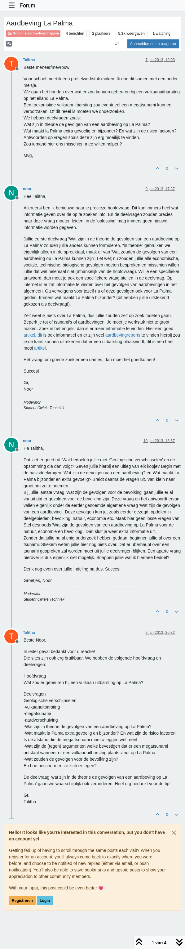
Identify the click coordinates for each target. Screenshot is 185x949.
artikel (29, 335)
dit (39, 335)
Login (45, 900)
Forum (27, 5)
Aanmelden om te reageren (153, 44)
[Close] (174, 832)
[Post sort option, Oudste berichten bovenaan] (117, 43)
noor (27, 189)
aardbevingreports (122, 335)
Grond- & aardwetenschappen (33, 33)
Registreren (22, 900)
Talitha (29, 60)
